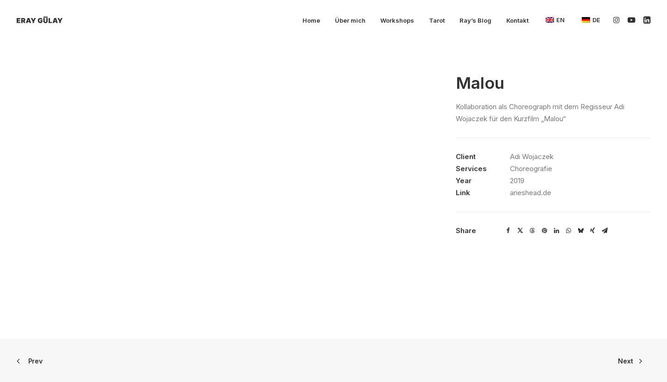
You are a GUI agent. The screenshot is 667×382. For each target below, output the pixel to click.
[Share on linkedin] (556, 230)
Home (311, 20)
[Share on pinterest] (544, 230)
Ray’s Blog (475, 20)
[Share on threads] (532, 230)
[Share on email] (604, 230)
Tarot (437, 20)
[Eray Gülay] (40, 20)
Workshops (397, 20)
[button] (618, 20)
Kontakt (517, 20)
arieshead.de (530, 192)
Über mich (350, 20)
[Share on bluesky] (580, 230)
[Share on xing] (592, 230)
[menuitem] (311, 21)
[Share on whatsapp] (568, 230)
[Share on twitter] (520, 230)
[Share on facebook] (508, 230)
